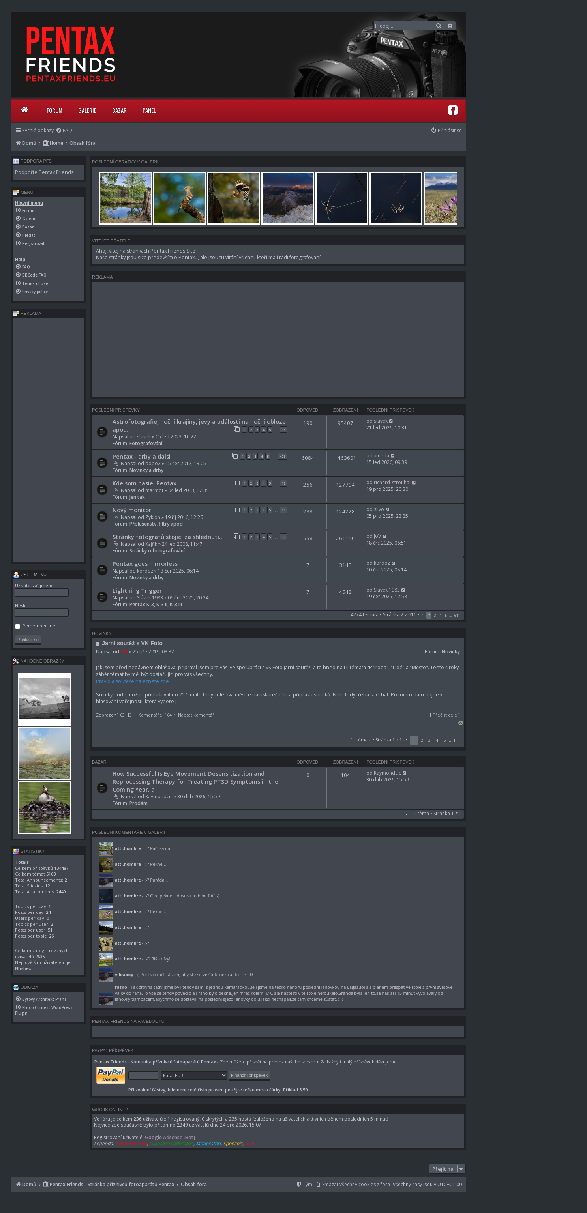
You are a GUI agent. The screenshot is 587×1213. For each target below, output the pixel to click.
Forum (54, 110)
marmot (154, 490)
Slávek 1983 (150, 597)
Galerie (87, 110)
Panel (149, 110)
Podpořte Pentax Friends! (45, 172)
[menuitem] (64, 130)
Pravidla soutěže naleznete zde (132, 681)
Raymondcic (159, 796)
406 (282, 456)
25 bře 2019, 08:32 (153, 651)
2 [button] (422, 740)
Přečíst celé (445, 715)
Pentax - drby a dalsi (142, 456)
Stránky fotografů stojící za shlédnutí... (168, 537)
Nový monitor (132, 510)
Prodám (138, 803)
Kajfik (151, 544)
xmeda (381, 455)
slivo (379, 509)
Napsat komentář (196, 715)
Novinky (451, 651)
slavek (144, 436)
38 (283, 536)
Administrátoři (131, 1143)
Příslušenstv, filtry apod (156, 523)
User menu (30, 574)
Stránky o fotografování (157, 550)
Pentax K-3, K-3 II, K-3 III (155, 604)
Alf (125, 651)
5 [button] (446, 615)
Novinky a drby (146, 470)
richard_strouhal (392, 482)
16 (283, 510)
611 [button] (457, 615)
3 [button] (435, 615)
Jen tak (137, 497)
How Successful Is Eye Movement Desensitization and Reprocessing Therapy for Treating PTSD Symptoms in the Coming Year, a (195, 781)
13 (283, 429)
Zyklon (152, 517)
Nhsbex (23, 968)
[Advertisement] (278, 339)
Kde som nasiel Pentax (144, 483)
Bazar (119, 110)
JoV (377, 536)
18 (283, 483)
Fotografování (145, 443)
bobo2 (153, 463)
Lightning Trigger (137, 590)
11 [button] (455, 740)
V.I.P (249, 1143)
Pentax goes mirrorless (145, 563)
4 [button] (440, 615)
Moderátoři (208, 1143)
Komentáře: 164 (155, 715)
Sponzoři (232, 1143)
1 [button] (423, 615)
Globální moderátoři (171, 1143)
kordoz (145, 570)
